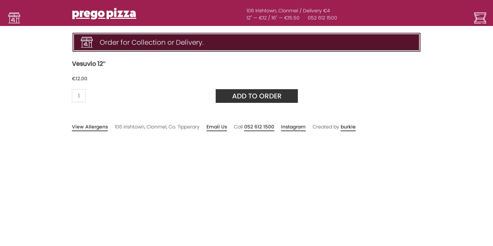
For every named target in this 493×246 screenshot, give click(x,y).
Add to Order (257, 96)
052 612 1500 (322, 17)
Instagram (293, 126)
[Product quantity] (79, 95)
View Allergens (90, 126)
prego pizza (104, 13)
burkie (348, 126)
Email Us (216, 126)
